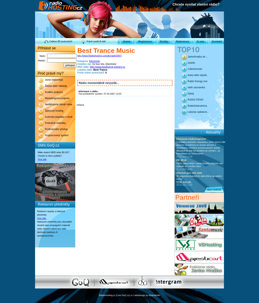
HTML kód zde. (184, 182)
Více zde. (42, 218)
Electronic (94, 61)
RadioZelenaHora (197, 105)
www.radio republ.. (198, 75)
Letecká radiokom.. (198, 112)
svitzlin (191, 62)
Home (124, 41)
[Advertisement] (125, 112)
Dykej (191, 93)
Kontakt (215, 41)
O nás (198, 41)
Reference (180, 41)
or (132, 295)
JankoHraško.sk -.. (198, 56)
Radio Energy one (197, 81)
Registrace (143, 41)
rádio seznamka (196, 87)
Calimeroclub (195, 69)
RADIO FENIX (195, 99)
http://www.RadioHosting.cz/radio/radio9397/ (99, 55)
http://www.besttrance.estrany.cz (107, 67)
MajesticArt (154, 295)
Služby (161, 41)
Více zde (42, 159)
